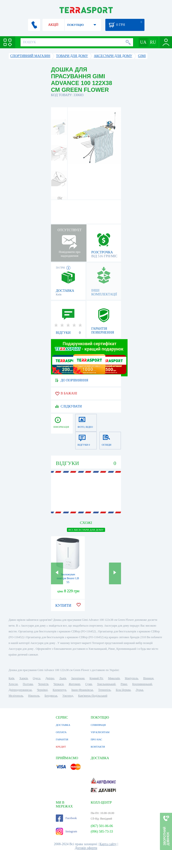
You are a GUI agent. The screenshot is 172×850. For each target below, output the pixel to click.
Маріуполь (131, 678)
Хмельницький (106, 684)
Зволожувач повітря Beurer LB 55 (68, 578)
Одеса (36, 678)
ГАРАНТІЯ (62, 739)
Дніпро (49, 678)
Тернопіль (104, 690)
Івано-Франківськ (82, 690)
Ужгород (67, 695)
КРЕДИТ (61, 746)
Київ (11, 678)
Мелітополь (16, 695)
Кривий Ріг (96, 678)
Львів (62, 678)
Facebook (66, 818)
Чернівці (42, 690)
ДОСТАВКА (63, 724)
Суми (88, 684)
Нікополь (34, 695)
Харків (23, 678)
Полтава (28, 684)
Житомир (74, 684)
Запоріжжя (78, 678)
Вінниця (148, 678)
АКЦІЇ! (53, 25)
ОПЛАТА (61, 732)
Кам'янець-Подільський (92, 695)
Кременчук (59, 690)
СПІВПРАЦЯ (98, 724)
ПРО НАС (96, 739)
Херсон (13, 684)
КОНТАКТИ (98, 746)
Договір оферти (86, 848)
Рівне (124, 684)
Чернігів (43, 684)
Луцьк (139, 690)
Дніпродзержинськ (20, 690)
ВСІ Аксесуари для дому (86, 529)
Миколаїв (114, 678)
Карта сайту (107, 844)
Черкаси (58, 684)
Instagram (66, 831)
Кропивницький (142, 684)
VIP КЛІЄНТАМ (100, 732)
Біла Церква (123, 690)
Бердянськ (51, 695)
